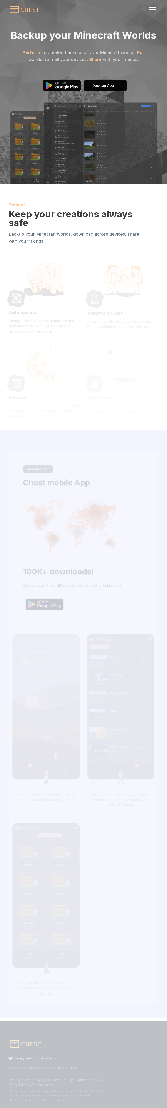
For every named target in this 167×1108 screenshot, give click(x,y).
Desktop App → (105, 86)
